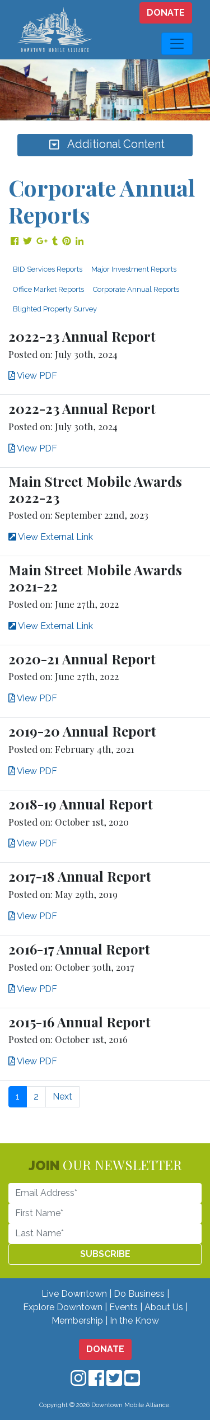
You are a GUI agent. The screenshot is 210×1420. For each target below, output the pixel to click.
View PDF (32, 375)
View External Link (50, 537)
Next (62, 1096)
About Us (163, 1307)
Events (123, 1307)
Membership (77, 1320)
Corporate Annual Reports (136, 289)
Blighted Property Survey (55, 309)
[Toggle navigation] (177, 43)
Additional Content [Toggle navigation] (105, 145)
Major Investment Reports (133, 269)
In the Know (134, 1320)
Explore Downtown (62, 1307)
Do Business (139, 1293)
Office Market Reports (48, 289)
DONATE (166, 12)
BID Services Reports (47, 269)
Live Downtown (74, 1293)
